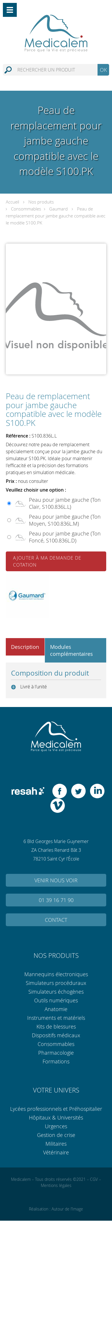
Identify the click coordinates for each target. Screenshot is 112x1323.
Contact (56, 919)
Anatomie (56, 1009)
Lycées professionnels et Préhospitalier (56, 1108)
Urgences (56, 1126)
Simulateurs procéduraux (56, 982)
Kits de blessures (56, 1026)
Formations (56, 1061)
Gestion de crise (56, 1134)
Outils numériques (56, 1000)
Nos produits (41, 202)
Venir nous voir (56, 880)
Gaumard (58, 209)
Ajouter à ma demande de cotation (47, 561)
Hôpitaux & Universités (56, 1117)
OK (103, 69)
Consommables (26, 209)
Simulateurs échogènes (56, 991)
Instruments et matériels (56, 1017)
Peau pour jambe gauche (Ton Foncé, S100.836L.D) (65, 537)
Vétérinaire (56, 1152)
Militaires (56, 1143)
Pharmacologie (56, 1052)
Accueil (12, 202)
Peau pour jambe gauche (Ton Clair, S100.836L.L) (65, 503)
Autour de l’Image (67, 1209)
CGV (94, 1179)
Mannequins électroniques (56, 974)
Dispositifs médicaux (56, 1035)
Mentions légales (56, 1185)
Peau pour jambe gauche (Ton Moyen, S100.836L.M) (65, 520)
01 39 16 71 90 (56, 900)
